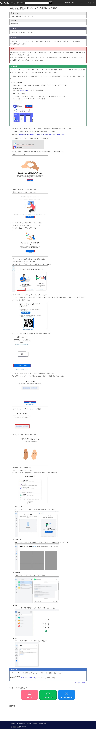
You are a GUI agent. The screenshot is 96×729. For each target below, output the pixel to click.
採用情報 (35, 723)
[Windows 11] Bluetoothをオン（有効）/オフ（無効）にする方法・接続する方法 (41, 134)
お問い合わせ (90, 3)
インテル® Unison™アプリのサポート (29, 678)
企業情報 (13, 723)
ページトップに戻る (81, 682)
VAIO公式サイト (69, 3)
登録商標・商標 (42, 723)
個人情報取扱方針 (21, 723)
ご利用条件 (28, 723)
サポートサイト (80, 3)
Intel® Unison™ (24, 90)
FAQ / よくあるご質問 (17, 3)
